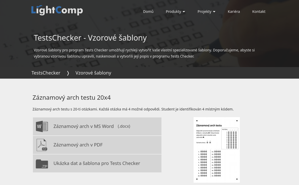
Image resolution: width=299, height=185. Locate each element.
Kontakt (258, 11)
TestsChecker (46, 73)
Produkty (175, 11)
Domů (148, 11)
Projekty (206, 11)
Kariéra (234, 11)
